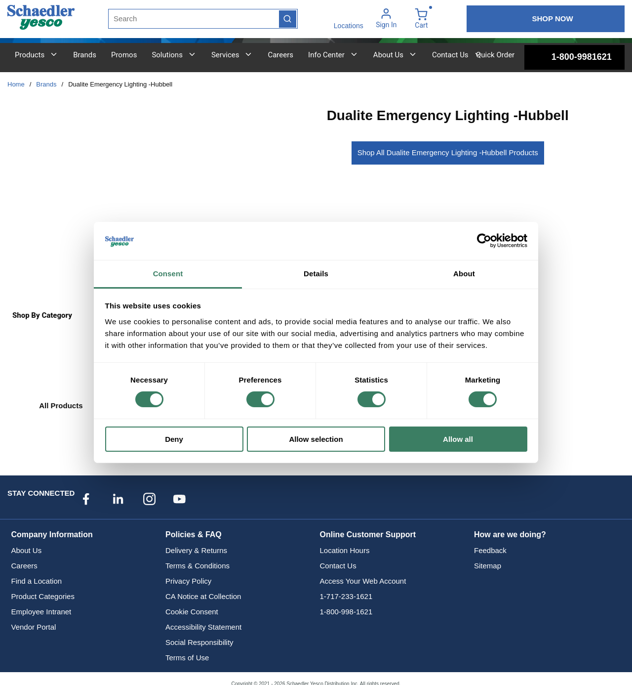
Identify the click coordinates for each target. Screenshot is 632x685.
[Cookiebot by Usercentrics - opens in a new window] (484, 240)
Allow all (458, 439)
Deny (174, 439)
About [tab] (464, 273)
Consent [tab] (168, 273)
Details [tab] (316, 273)
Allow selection (316, 439)
